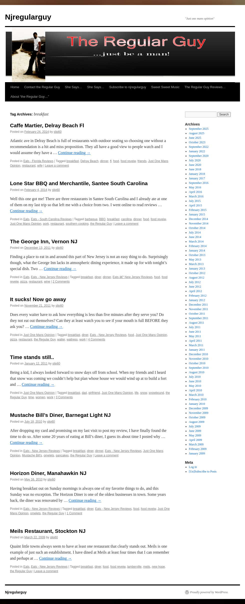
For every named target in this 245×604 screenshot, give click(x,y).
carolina (126, 219)
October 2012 (197, 273)
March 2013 (196, 264)
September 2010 (198, 368)
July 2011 (195, 327)
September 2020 (198, 156)
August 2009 (196, 422)
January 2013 (197, 268)
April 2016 (195, 192)
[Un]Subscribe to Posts (203, 471)
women (41, 397)
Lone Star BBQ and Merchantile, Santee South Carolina (79, 183)
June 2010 (195, 381)
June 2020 (195, 165)
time (31, 397)
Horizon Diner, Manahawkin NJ (48, 473)
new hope (158, 566)
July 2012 (195, 282)
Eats (26, 219)
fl (111, 161)
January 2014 (197, 250)
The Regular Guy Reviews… (205, 87)
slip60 (58, 132)
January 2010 (197, 404)
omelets (49, 455)
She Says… (73, 87)
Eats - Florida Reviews (38, 161)
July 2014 (195, 232)
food (116, 161)
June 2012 (195, 286)
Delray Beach (89, 161)
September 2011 (198, 318)
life (136, 393)
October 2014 (197, 228)
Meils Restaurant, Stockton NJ (48, 531)
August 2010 (196, 372)
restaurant (29, 165)
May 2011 (195, 336)
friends (142, 161)
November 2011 (198, 309)
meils (146, 566)
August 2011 (196, 322)
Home (14, 87)
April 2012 (195, 291)
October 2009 (197, 417)
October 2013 (197, 255)
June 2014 (195, 237)
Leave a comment (57, 165)
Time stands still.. (32, 357)
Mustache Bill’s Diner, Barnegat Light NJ (60, 415)
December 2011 (198, 304)
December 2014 (198, 219)
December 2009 (198, 408)
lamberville (134, 566)
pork (46, 223)
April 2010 (195, 390)
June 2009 (195, 431)
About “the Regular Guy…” (29, 96)
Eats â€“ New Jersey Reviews (132, 277)
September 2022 (198, 147)
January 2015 (197, 214)
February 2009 (197, 449)
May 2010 (195, 386)
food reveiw (128, 161)
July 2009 (195, 426)
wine (47, 281)
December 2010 (198, 354)
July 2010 (195, 377)
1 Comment (74, 513)
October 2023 (197, 142)
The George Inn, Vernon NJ (44, 241)
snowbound (156, 393)
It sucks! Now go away (38, 299)
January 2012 (197, 300)
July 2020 (195, 160)
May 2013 (195, 259)
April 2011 (195, 340)
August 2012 (196, 277)
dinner (104, 161)
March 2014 (196, 241)
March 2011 (196, 345)
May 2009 (195, 435)
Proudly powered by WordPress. (209, 592)
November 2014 (198, 223)
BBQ (102, 219)
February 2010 (197, 399)
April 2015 (195, 205)
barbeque (91, 219)
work (82, 339)
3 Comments (64, 397)
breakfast (72, 161)
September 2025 (198, 129)
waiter (61, 339)
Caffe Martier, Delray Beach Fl (47, 125)
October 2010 (197, 363)
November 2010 (198, 358)
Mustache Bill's (32, 455)
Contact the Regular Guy (42, 87)
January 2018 (197, 174)
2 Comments (61, 281)
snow (143, 393)
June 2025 (195, 138)
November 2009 (198, 413)
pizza (23, 281)
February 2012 (197, 295)
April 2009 (195, 440)
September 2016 (198, 183)
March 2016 (196, 196)
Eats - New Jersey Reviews (49, 277)
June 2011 (195, 331)
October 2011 (197, 313)
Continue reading (74, 153)
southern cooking (77, 223)
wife (39, 165)
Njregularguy (28, 17)
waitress (72, 339)
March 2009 (196, 444)
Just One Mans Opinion (25, 223)
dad (84, 393)
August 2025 (196, 133)
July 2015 (195, 201)
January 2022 (197, 151)
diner (97, 277)
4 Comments (96, 339)
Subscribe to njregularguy (127, 87)
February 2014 (197, 246)
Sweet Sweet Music (165, 87)
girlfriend (94, 393)
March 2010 (196, 395)
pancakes (62, 455)
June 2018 (195, 169)
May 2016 (195, 187)
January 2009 (197, 453)
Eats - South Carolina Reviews (51, 219)
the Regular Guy (101, 223)
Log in (193, 467)
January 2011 (197, 349)
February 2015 (197, 210)
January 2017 (197, 178)
